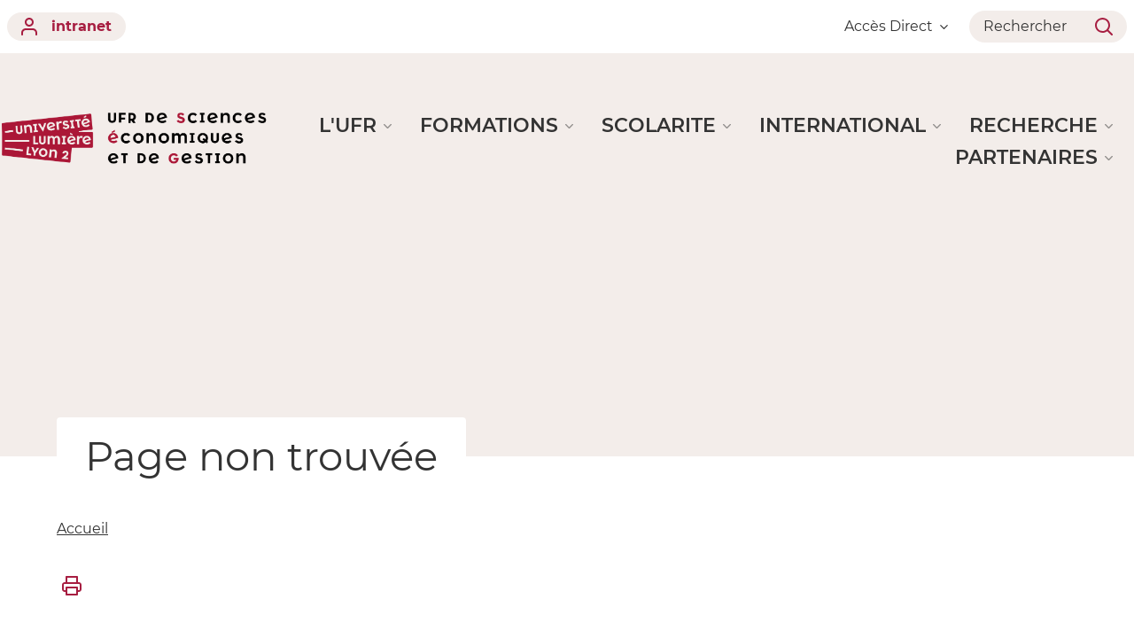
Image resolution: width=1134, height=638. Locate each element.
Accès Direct (896, 26)
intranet (66, 26)
